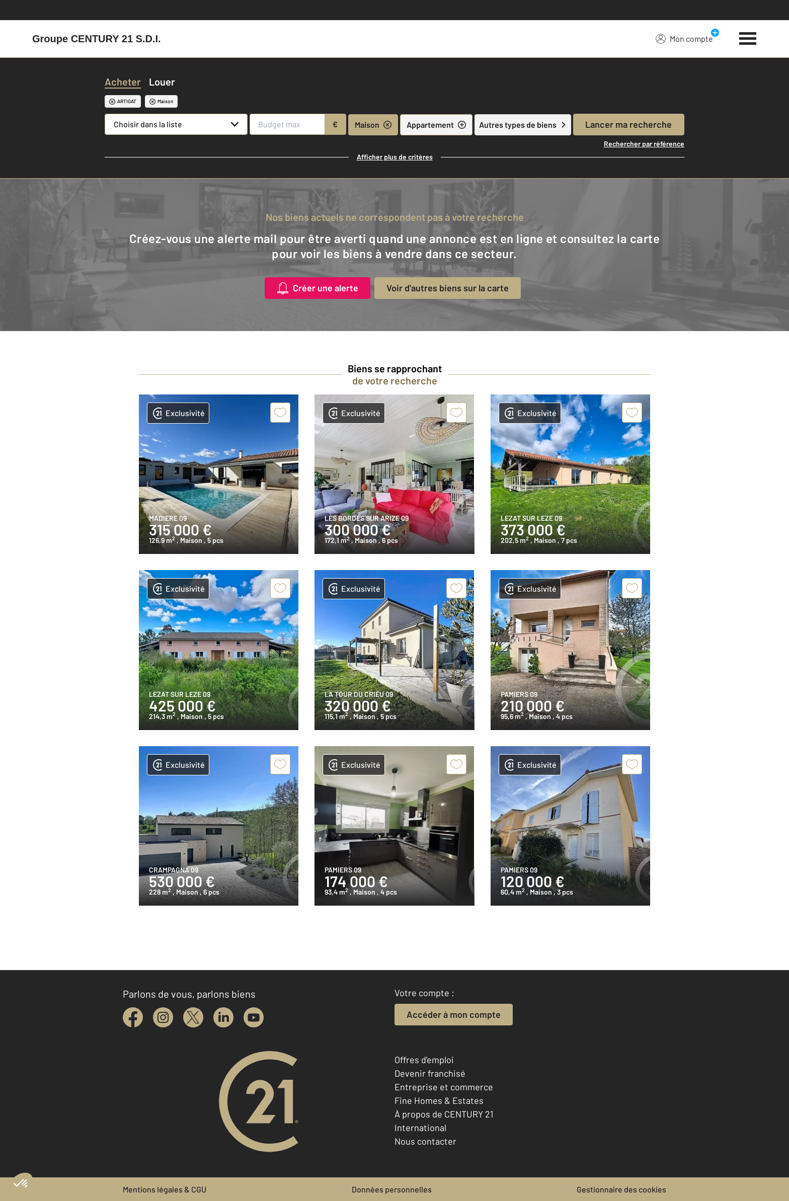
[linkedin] (223, 1017)
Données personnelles (392, 1189)
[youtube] (254, 1017)
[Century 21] (96, 39)
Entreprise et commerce (444, 1086)
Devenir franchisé (430, 1073)
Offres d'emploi (424, 1059)
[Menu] (748, 37)
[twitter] (193, 1017)
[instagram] (163, 1017)
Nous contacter (425, 1141)
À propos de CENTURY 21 (444, 1113)
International (420, 1127)
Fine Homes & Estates (439, 1100)
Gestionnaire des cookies (621, 1189)
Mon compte (684, 38)
